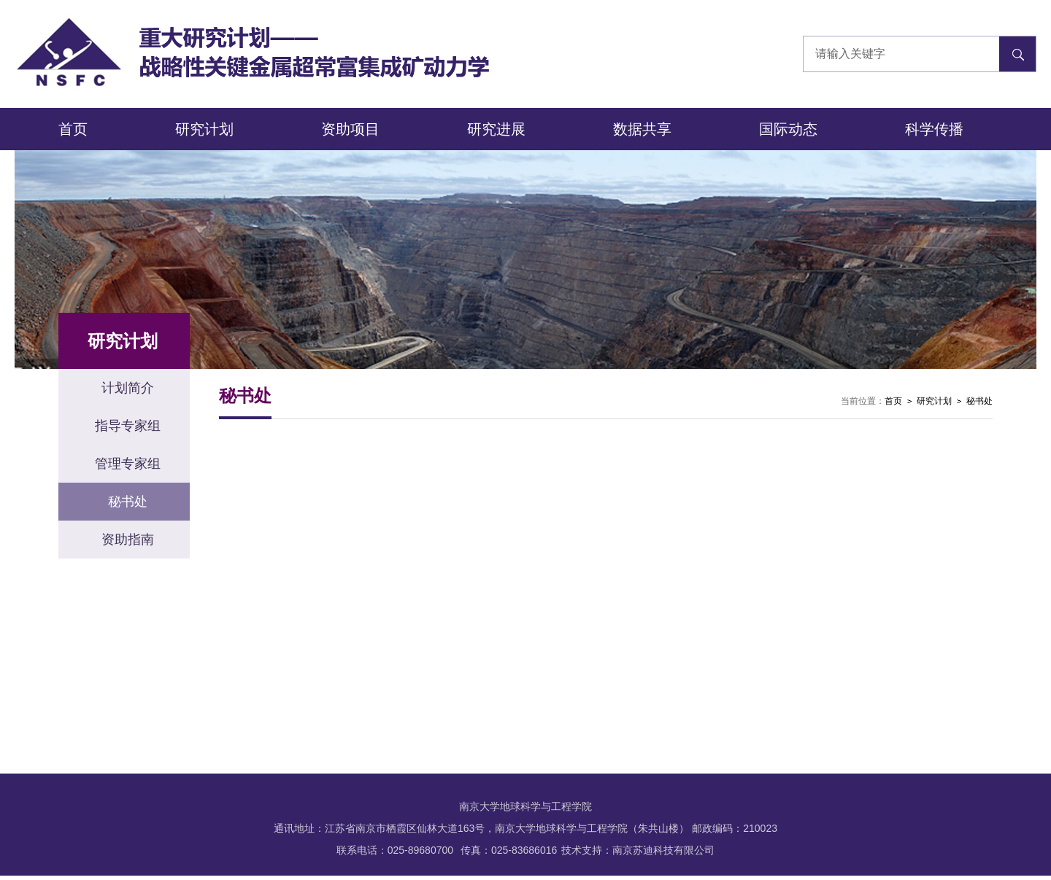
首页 (73, 129)
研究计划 (204, 129)
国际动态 (788, 129)
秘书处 (979, 401)
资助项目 (350, 129)
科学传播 (934, 129)
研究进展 (496, 129)
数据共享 (642, 129)
